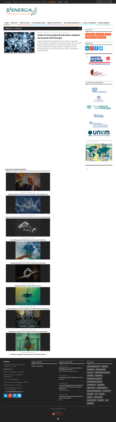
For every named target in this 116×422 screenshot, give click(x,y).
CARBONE (90, 375)
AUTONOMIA (90, 369)
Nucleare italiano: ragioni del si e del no (28, 286)
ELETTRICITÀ (99, 34)
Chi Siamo (8, 2)
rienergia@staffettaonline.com (14, 391)
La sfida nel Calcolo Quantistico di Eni (71, 377)
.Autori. (15, 2)
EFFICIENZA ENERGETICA (72, 23)
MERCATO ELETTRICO (54, 23)
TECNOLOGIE (101, 37)
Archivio (14, 23)
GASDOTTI (100, 400)
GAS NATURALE (91, 400)
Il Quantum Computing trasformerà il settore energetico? (71, 397)
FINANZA (108, 34)
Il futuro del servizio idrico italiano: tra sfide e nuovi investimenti (28, 309)
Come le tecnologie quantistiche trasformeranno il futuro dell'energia (27, 217)
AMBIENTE (104, 366)
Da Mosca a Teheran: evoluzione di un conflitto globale (28, 354)
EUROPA (102, 394)
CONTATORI (101, 385)
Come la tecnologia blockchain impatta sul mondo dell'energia (58, 36)
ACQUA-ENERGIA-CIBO (93, 366)
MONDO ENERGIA (104, 23)
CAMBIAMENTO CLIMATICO (102, 372)
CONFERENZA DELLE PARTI (94, 381)
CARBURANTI (98, 375)
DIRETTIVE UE (91, 388)
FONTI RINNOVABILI (38, 23)
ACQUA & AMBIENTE (89, 23)
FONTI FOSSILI (24, 23)
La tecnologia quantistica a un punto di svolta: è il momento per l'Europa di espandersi (71, 386)
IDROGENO (90, 403)
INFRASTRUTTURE (91, 37)
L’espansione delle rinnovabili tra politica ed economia (28, 263)
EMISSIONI (90, 394)
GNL (107, 400)
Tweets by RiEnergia (37, 366)
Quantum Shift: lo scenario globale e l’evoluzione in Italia (70, 368)
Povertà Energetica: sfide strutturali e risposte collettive (28, 240)
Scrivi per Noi (24, 2)
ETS (96, 394)
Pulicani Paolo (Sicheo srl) (60, 32)
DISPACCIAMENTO (102, 388)
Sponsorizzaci (35, 2)
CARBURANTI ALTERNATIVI (94, 378)
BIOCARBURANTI (100, 369)
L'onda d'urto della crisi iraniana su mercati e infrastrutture (28, 331)
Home (7, 23)
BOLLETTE (90, 372)
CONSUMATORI (90, 34)
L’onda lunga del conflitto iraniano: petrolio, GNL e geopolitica (28, 194)
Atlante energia (92, 142)
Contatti (44, 2)
